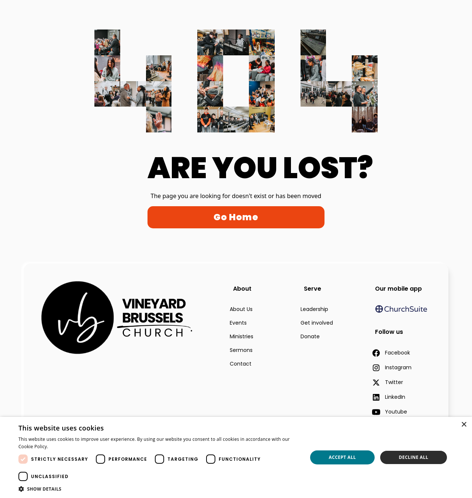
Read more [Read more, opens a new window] (62, 446)
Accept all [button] (342, 457)
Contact (240, 363)
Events (238, 322)
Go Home (236, 217)
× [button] (463, 425)
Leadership (314, 309)
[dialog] (236, 457)
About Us (241, 309)
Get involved (317, 322)
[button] (158, 488)
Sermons (241, 350)
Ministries (241, 336)
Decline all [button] (413, 457)
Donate (310, 336)
